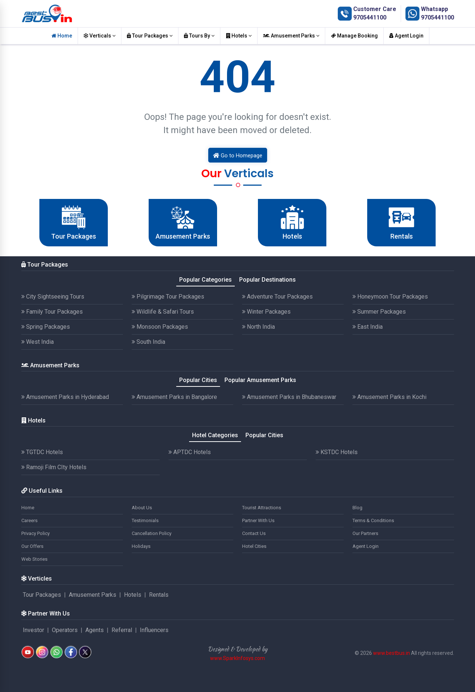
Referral (121, 630)
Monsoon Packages (160, 326)
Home (62, 36)
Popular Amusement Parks (260, 380)
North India (258, 326)
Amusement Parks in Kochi (389, 396)
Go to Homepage (237, 155)
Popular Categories (205, 279)
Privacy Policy (35, 533)
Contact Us (254, 533)
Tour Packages (150, 36)
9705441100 (369, 17)
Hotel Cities (254, 546)
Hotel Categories (215, 435)
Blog (357, 507)
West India (37, 341)
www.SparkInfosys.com (237, 658)
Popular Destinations (267, 279)
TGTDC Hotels (42, 452)
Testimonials (145, 520)
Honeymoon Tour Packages (390, 296)
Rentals (159, 594)
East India (367, 326)
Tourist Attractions (261, 507)
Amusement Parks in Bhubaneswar (289, 396)
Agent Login (406, 36)
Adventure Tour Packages (277, 296)
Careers (29, 520)
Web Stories (34, 559)
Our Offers (32, 546)
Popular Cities (198, 380)
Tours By (199, 36)
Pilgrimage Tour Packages (168, 296)
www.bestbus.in (391, 653)
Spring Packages (45, 326)
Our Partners (365, 533)
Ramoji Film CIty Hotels (53, 467)
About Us (142, 507)
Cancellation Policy (151, 533)
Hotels (239, 36)
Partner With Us (258, 520)
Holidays (141, 546)
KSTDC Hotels (337, 452)
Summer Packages (379, 311)
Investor (33, 630)
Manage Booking (354, 36)
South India (148, 341)
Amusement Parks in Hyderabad (65, 396)
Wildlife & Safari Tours (163, 311)
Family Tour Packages (52, 311)
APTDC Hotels (190, 452)
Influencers (154, 630)
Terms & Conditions (373, 520)
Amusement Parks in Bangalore (174, 396)
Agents (94, 630)
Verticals (100, 36)
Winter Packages (266, 311)
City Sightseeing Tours (52, 296)
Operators (65, 630)
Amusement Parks (291, 36)
